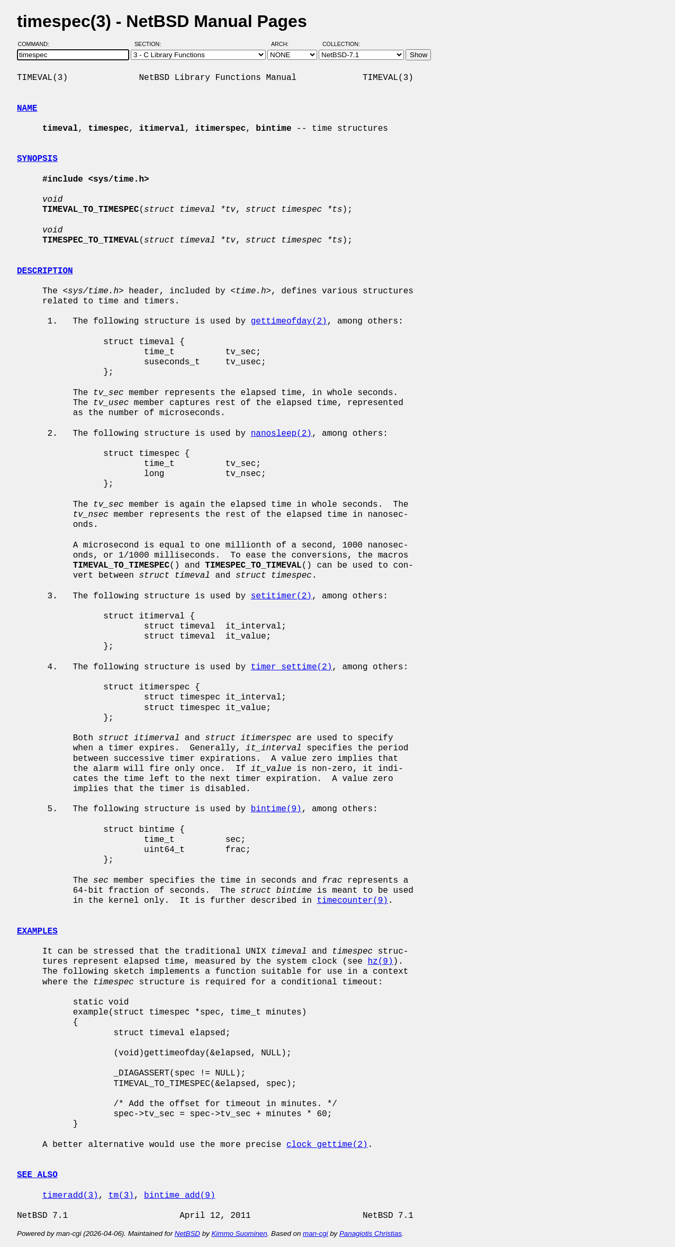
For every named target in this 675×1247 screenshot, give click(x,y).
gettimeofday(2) (289, 321)
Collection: (341, 44)
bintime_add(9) (179, 1195)
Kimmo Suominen (239, 1233)
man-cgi (315, 1233)
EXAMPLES (37, 931)
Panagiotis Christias (370, 1233)
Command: (37, 44)
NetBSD (187, 1233)
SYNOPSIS (37, 159)
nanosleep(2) (281, 433)
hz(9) (380, 961)
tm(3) (121, 1195)
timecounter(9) (352, 901)
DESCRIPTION (45, 271)
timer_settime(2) (291, 667)
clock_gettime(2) (327, 1145)
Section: (150, 44)
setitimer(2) (281, 596)
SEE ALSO (37, 1175)
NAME (27, 108)
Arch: (284, 44)
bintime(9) (276, 809)
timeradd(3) (70, 1195)
